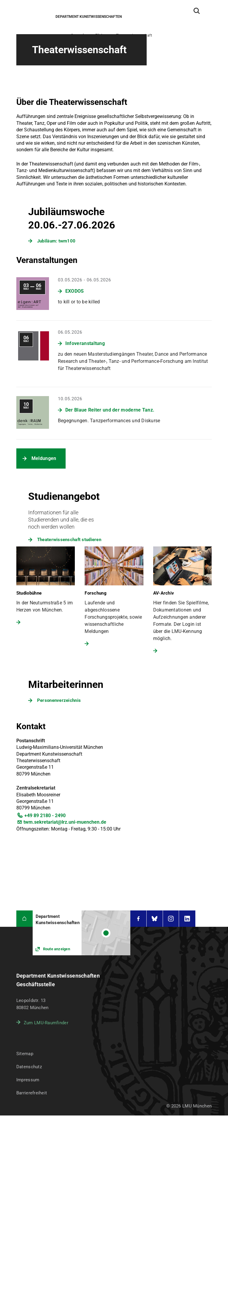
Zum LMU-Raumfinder (46, 1022)
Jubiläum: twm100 (56, 241)
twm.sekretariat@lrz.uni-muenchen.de (64, 822)
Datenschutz (29, 1066)
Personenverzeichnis (59, 700)
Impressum (27, 1079)
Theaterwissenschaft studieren (69, 539)
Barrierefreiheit (31, 1093)
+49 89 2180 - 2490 (45, 815)
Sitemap (24, 1053)
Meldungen (43, 458)
